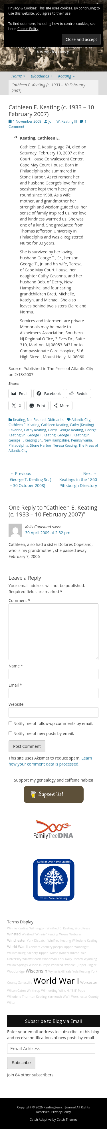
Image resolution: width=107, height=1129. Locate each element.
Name (16, 666)
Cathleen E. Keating (24, 424)
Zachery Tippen (37, 953)
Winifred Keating (59, 941)
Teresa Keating (64, 445)
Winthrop (33, 991)
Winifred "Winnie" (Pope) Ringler (74, 965)
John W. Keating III (63, 121)
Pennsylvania (81, 440)
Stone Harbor (40, 445)
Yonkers (34, 947)
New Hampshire (56, 440)
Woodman (49, 959)
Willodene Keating (84, 941)
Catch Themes (67, 1119)
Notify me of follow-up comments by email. (53, 723)
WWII (66, 997)
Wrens (63, 934)
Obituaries (55, 419)
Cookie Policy (27, 28)
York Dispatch (36, 941)
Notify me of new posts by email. (43, 733)
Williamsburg (16, 953)
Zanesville (25, 983)
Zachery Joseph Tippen (57, 947)
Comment (19, 600)
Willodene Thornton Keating (27, 997)
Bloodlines (41, 76)
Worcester (88, 982)
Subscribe (21, 1062)
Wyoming (90, 959)
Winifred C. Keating (60, 928)
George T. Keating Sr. (25, 440)
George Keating (70, 430)
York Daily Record (70, 959)
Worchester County (85, 997)
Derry (52, 430)
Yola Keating (81, 971)
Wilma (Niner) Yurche (64, 953)
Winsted (14, 934)
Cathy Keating (35, 430)
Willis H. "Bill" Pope (71, 991)
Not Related (36, 419)
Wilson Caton (16, 991)
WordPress (82, 928)
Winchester (16, 940)
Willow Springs (17, 965)
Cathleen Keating (54, 424)
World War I (56, 980)
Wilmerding (49, 991)
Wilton (11, 1003)
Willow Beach (31, 959)
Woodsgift (81, 947)
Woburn (75, 934)
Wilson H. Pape (39, 965)
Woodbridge (16, 971)
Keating (66, 76)
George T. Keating (41, 435)
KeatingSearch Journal (60, 1107)
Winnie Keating (17, 928)
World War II (17, 946)
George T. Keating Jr (73, 435)
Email (15, 685)
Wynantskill (57, 971)
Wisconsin (36, 971)
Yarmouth (55, 997)
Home (18, 76)
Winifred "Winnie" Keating (40, 934)
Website (16, 704)
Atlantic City (81, 419)
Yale (69, 971)
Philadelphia (18, 445)
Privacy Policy (61, 1112)
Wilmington (37, 928)
